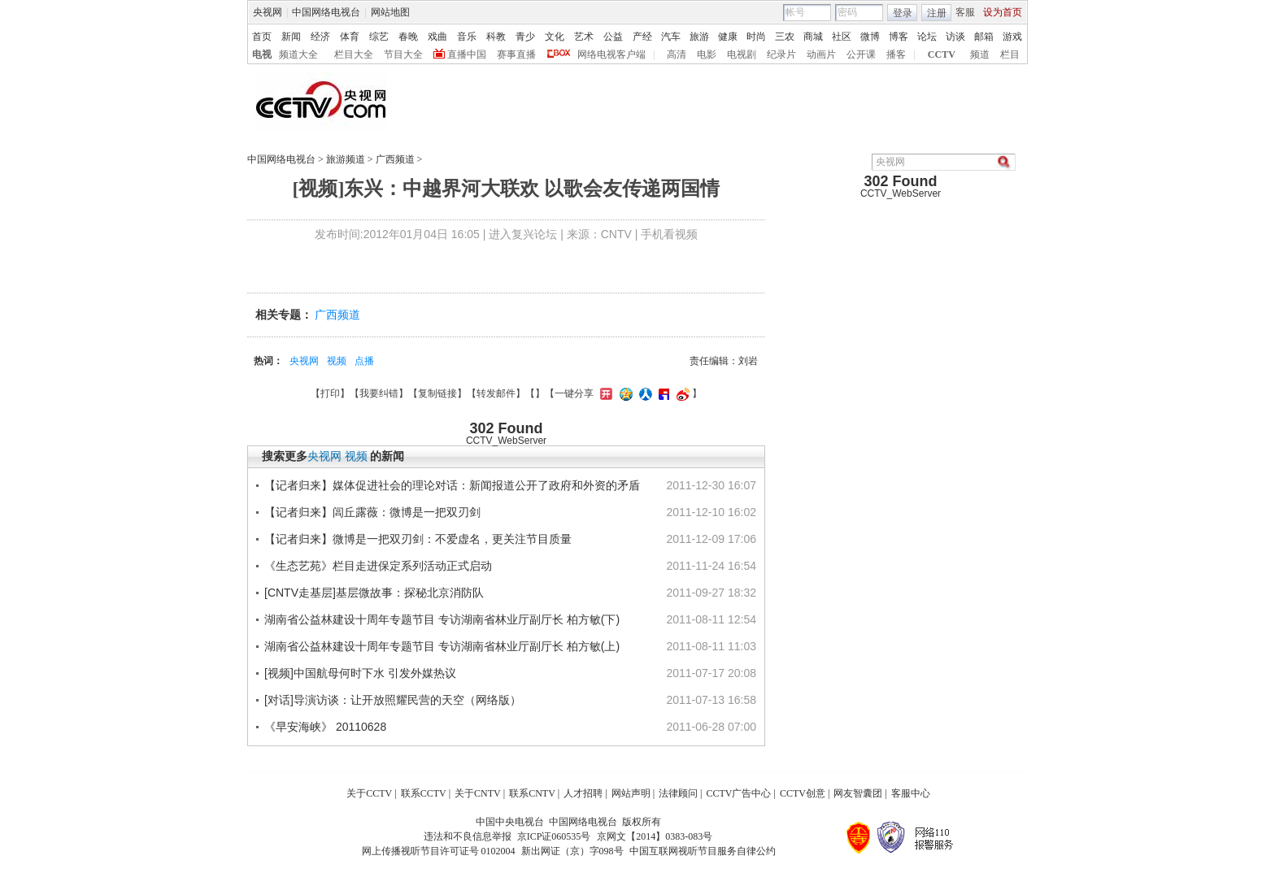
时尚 (756, 36)
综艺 (379, 36)
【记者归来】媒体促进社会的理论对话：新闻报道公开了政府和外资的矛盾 (452, 485)
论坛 (927, 36)
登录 (902, 13)
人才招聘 (583, 793)
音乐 (466, 36)
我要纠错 (378, 393)
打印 (330, 393)
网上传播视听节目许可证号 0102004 (439, 851)
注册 (936, 13)
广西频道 (395, 159)
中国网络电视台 (326, 12)
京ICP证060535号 (554, 836)
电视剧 (741, 54)
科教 (496, 36)
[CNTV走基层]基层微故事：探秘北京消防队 (374, 592)
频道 (980, 54)
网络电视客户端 (611, 54)
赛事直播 (516, 54)
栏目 (1010, 54)
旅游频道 (345, 159)
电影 (706, 54)
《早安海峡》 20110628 (325, 726)
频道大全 (298, 54)
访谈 (955, 36)
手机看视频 (669, 234)
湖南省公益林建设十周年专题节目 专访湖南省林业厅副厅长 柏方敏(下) (442, 619)
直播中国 (466, 54)
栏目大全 (353, 54)
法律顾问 (678, 793)
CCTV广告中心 (738, 793)
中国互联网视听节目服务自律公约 (702, 851)
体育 (349, 36)
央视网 (267, 12)
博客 (898, 36)
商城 (813, 36)
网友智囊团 (857, 793)
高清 (676, 54)
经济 (320, 36)
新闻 (291, 36)
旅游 (699, 36)
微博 (870, 36)
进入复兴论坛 (523, 234)
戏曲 (437, 36)
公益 (613, 36)
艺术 (584, 36)
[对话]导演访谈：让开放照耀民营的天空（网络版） (392, 699)
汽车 (671, 36)
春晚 (408, 36)
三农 (784, 36)
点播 (364, 361)
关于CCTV (369, 793)
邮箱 (984, 36)
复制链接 (437, 393)
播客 (896, 54)
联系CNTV (532, 793)
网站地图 (390, 12)
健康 (728, 36)
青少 (525, 36)
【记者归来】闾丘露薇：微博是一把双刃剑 (372, 512)
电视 (262, 54)
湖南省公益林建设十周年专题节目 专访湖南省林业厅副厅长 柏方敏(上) (442, 646)
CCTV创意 (802, 793)
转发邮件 (496, 393)
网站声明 (631, 793)
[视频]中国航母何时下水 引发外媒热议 (360, 673)
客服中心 (910, 793)
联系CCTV (423, 793)
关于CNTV (478, 793)
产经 (642, 36)
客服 (965, 12)
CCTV (941, 54)
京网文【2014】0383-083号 (654, 836)
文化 (554, 36)
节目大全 (403, 54)
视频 (336, 361)
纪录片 (781, 54)
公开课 (861, 54)
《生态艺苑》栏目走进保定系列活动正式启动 (378, 565)
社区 (841, 36)
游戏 (1012, 36)
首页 (262, 36)
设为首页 (1002, 12)
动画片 (821, 54)
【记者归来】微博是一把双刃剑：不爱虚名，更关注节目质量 (418, 538)
